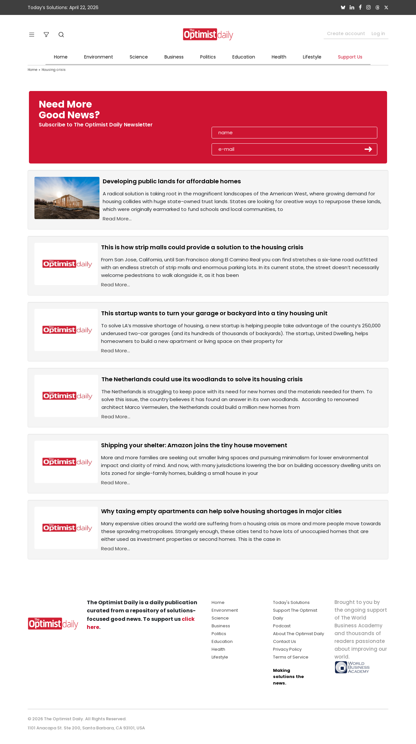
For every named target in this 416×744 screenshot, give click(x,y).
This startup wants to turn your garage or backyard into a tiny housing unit (214, 313)
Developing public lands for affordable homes (172, 181)
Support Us (350, 57)
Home (61, 57)
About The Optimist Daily (298, 634)
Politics (208, 57)
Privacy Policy (287, 649)
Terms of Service (290, 657)
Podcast (282, 626)
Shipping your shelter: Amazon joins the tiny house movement (194, 445)
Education (243, 57)
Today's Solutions (291, 602)
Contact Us (284, 641)
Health (279, 57)
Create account (346, 33)
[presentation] (249, 112)
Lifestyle (312, 57)
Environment (98, 57)
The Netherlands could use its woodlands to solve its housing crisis (202, 379)
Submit (368, 149)
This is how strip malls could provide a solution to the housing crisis (202, 247)
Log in (378, 33)
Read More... (117, 218)
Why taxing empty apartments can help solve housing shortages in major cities (221, 511)
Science (139, 57)
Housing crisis (54, 69)
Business (174, 57)
